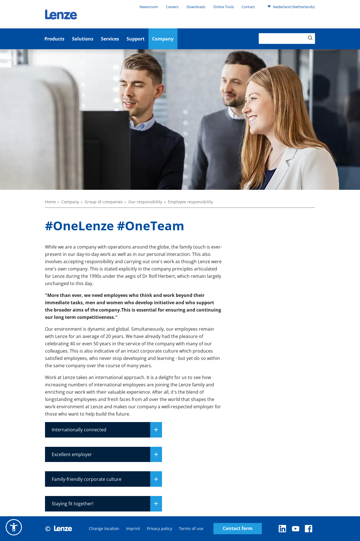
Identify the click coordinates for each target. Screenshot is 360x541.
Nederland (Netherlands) (291, 6)
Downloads (195, 6)
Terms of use (191, 528)
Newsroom (149, 6)
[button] (14, 527)
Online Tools (223, 6)
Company (163, 39)
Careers (172, 6)
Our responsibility (145, 201)
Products (54, 39)
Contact (248, 6)
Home (50, 201)
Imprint (133, 528)
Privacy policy (159, 528)
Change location (104, 528)
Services (110, 39)
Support (136, 39)
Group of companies (104, 201)
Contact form (238, 528)
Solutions (82, 39)
